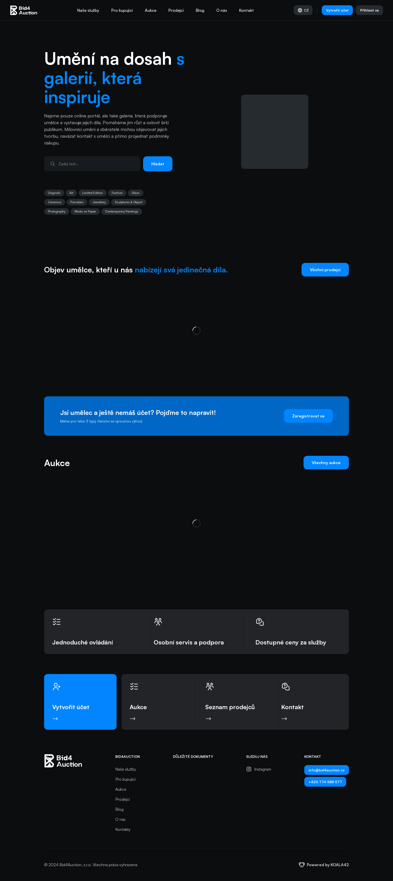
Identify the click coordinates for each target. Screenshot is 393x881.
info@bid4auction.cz (327, 770)
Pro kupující (122, 10)
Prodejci (176, 10)
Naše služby (88, 10)
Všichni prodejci (325, 269)
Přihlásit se (369, 10)
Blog (200, 10)
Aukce (150, 10)
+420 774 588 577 (325, 782)
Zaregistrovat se (308, 415)
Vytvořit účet (337, 10)
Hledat (157, 163)
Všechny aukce (326, 462)
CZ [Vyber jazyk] (303, 10)
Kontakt (246, 10)
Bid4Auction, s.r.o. (75, 864)
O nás (221, 10)
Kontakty (123, 829)
